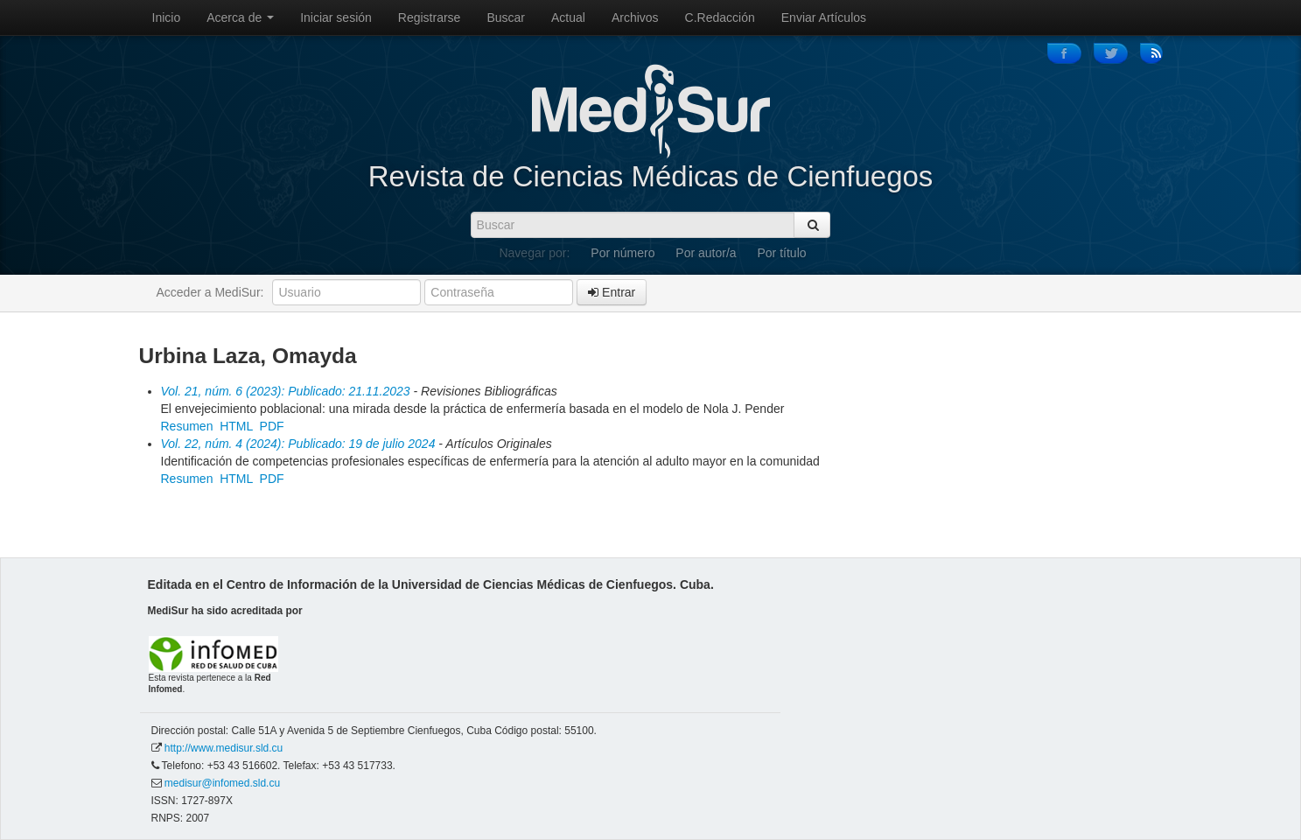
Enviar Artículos (823, 17)
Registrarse (429, 17)
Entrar (611, 292)
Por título (782, 253)
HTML (236, 426)
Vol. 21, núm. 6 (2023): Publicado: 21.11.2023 (285, 391)
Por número (622, 253)
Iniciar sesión (336, 17)
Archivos (635, 17)
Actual (568, 17)
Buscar (505, 17)
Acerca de (240, 17)
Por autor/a (705, 253)
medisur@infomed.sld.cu (222, 783)
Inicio (166, 17)
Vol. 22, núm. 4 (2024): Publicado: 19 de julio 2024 (298, 444)
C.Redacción (720, 17)
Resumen (187, 426)
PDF (272, 426)
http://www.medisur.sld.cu (223, 748)
